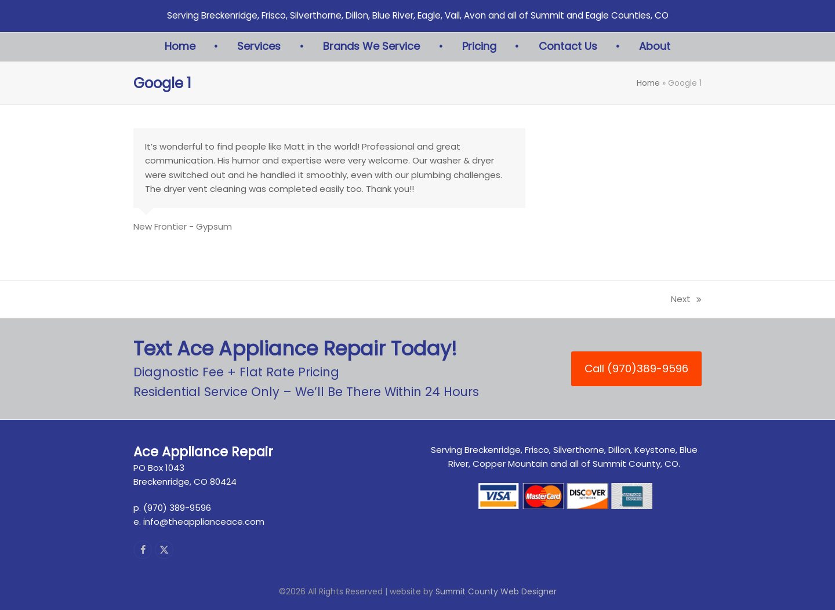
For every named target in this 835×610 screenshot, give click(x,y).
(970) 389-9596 (177, 508)
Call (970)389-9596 (636, 368)
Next (686, 299)
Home (648, 83)
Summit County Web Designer (496, 591)
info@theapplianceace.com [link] (203, 521)
